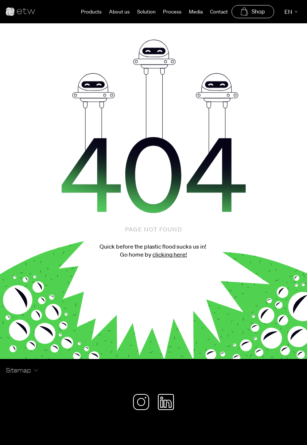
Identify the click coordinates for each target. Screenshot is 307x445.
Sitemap (18, 370)
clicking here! (169, 254)
